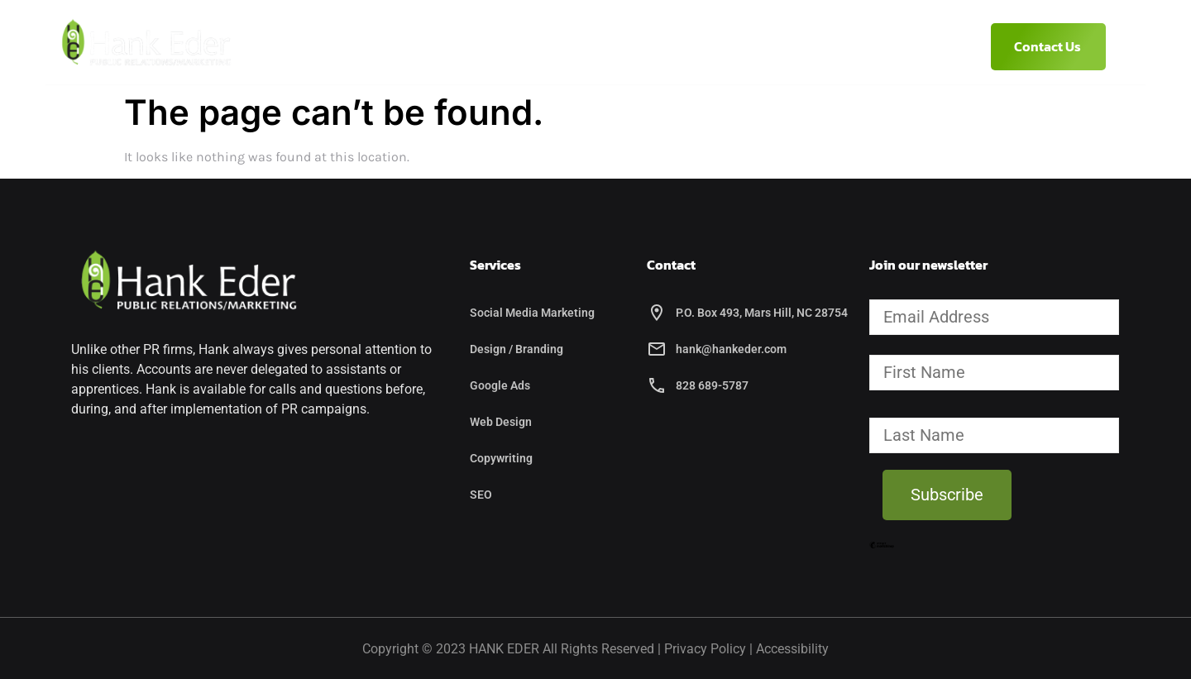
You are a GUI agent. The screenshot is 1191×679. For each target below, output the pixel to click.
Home (360, 46)
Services (589, 46)
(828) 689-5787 (812, 46)
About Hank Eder (464, 46)
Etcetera (698, 46)
